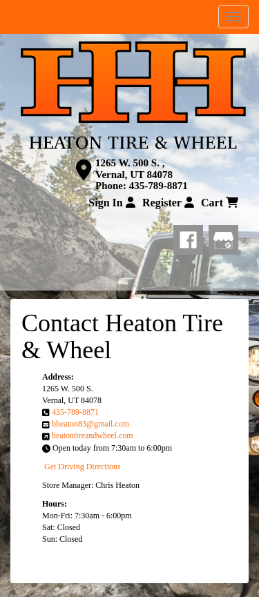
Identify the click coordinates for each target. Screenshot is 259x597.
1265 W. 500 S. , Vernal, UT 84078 (134, 168)
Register (168, 202)
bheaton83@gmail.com (90, 424)
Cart (219, 202)
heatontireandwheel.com (92, 435)
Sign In (111, 202)
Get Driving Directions (82, 466)
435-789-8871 (158, 185)
